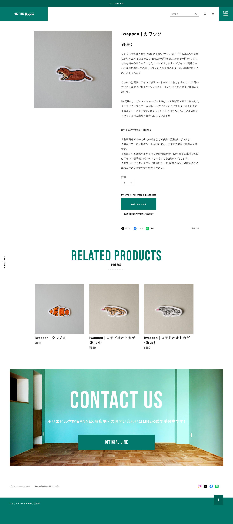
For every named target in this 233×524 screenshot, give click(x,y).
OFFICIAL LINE (116, 442)
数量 (123, 177)
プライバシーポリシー (20, 486)
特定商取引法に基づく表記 (47, 486)
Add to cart (138, 204)
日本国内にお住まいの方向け (139, 213)
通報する (195, 229)
